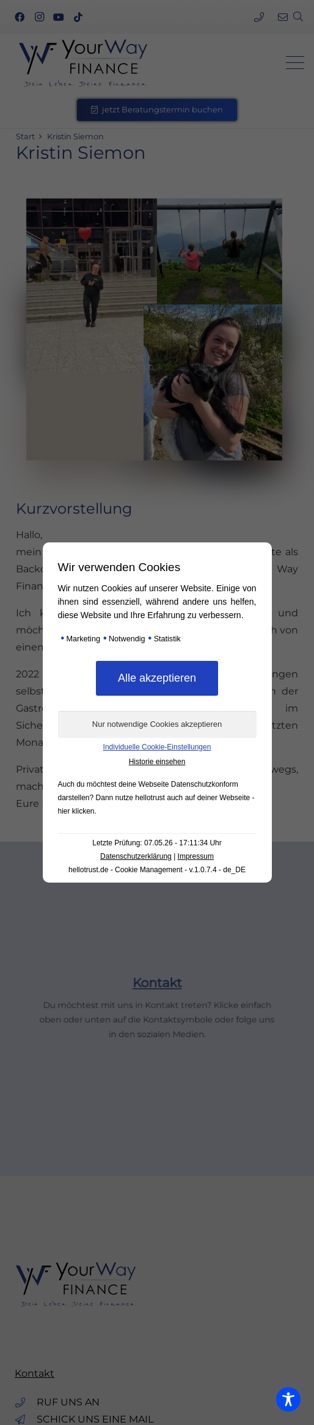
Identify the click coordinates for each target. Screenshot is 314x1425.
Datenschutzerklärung (136, 856)
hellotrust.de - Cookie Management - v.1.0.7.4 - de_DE (157, 870)
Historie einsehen (157, 761)
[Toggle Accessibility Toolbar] (288, 1399)
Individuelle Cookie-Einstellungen (157, 747)
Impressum (196, 856)
